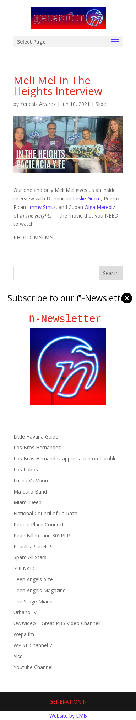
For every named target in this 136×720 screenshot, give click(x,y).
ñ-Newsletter (68, 319)
